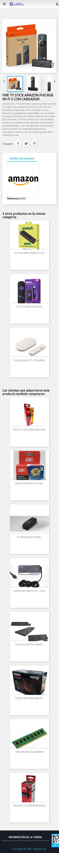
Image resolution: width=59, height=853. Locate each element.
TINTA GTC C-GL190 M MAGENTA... (30, 805)
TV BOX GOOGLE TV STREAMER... (29, 360)
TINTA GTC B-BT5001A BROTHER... (29, 430)
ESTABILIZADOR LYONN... (29, 537)
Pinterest (34, 143)
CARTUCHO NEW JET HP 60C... (30, 483)
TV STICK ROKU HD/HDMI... (29, 306)
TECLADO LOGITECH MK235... (29, 644)
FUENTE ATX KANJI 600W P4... (29, 698)
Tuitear (26, 143)
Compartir (18, 143)
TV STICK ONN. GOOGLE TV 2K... (29, 253)
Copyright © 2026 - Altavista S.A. (29, 849)
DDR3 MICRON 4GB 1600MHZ (29, 752)
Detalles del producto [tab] (22, 158)
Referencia (13, 198)
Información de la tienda (25, 837)
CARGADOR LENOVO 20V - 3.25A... (29, 591)
